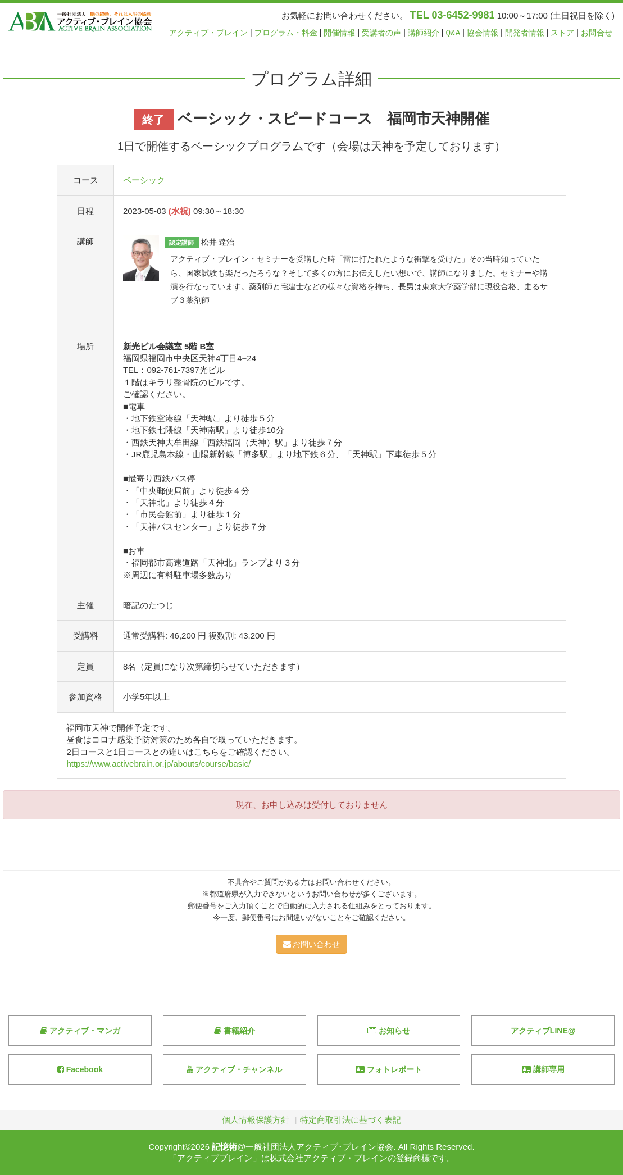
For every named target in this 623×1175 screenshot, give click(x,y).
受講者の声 (381, 33)
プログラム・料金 (285, 33)
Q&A (453, 33)
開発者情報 (524, 33)
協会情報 (482, 33)
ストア (562, 33)
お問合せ (596, 33)
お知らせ (388, 1030)
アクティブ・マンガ (80, 1030)
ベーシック (144, 180)
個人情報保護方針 (255, 1119)
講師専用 (543, 1069)
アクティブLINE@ (543, 1030)
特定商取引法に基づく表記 (350, 1119)
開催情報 (339, 33)
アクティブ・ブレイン (208, 33)
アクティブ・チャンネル (234, 1069)
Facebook (80, 1069)
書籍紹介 (234, 1030)
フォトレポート (389, 1069)
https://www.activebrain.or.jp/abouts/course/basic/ (158, 763)
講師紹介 (423, 33)
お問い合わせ (311, 944)
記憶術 (224, 1146)
